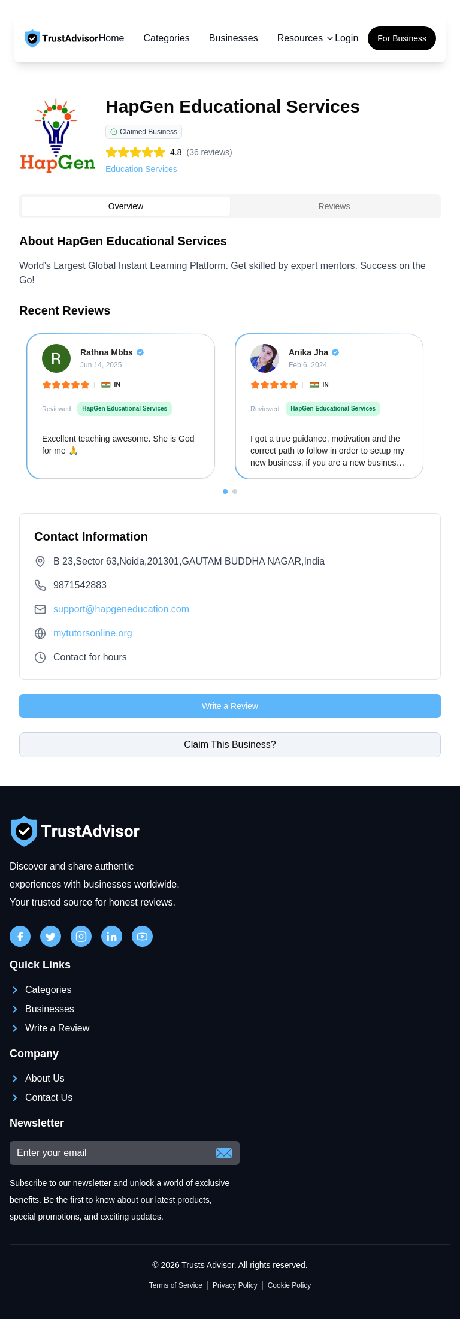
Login (346, 38)
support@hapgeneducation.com (121, 609)
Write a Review (230, 706)
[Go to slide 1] (225, 491)
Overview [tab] (125, 206)
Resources (306, 38)
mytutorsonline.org (92, 633)
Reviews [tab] (334, 206)
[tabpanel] (230, 363)
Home (112, 38)
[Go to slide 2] (234, 491)
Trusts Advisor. (208, 1265)
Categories (166, 38)
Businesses (233, 38)
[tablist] (230, 206)
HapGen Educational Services (124, 408)
